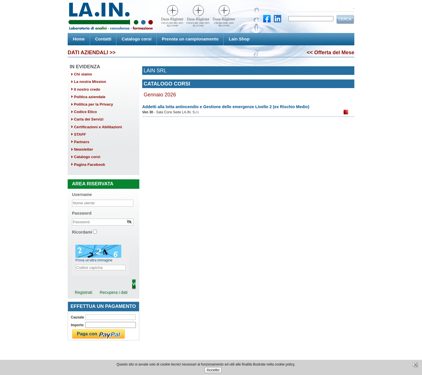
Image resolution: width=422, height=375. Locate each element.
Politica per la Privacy (93, 104)
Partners (81, 142)
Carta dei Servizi (88, 119)
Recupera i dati (114, 292)
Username (82, 194)
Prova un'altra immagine (93, 260)
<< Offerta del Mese (330, 52)
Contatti (103, 38)
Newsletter (83, 149)
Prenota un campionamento (190, 38)
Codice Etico (85, 112)
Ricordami (82, 232)
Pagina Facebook (89, 164)
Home (79, 38)
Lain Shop (239, 38)
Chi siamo (83, 74)
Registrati (83, 292)
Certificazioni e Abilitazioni (98, 127)
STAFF (80, 134)
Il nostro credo (87, 89)
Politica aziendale (90, 97)
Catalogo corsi (136, 38)
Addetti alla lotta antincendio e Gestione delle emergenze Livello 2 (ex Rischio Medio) (225, 106)
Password (81, 213)
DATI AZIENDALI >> (92, 52)
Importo (77, 325)
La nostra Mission (90, 81)
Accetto (213, 370)
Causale (77, 317)
